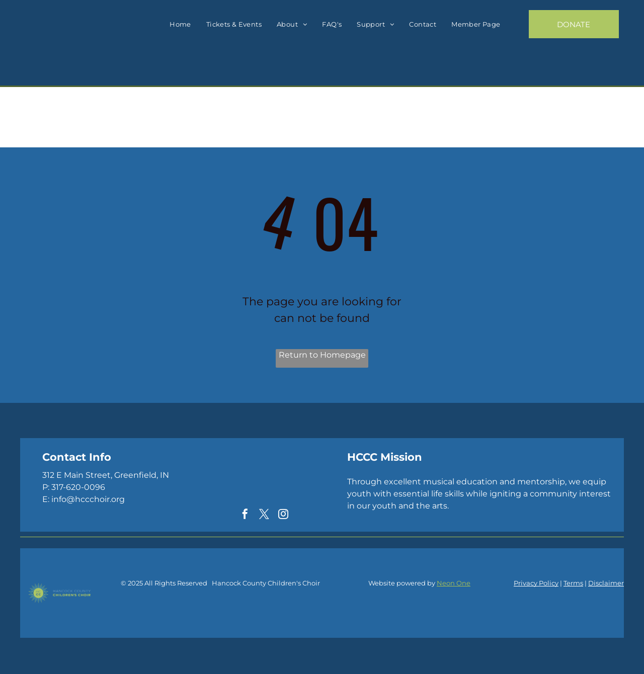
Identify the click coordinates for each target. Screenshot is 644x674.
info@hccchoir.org (88, 499)
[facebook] (245, 515)
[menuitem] (180, 25)
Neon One (453, 583)
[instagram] (283, 515)
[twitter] (264, 515)
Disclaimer (606, 583)
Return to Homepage (322, 355)
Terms (573, 583)
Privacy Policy (536, 583)
